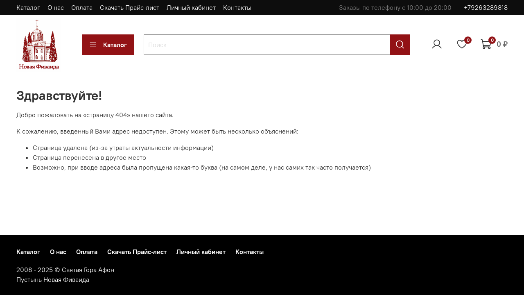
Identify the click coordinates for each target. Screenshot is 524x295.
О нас (55, 7)
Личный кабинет (191, 7)
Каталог (28, 7)
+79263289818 (486, 7)
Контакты (237, 7)
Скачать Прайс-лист (129, 7)
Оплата (82, 7)
